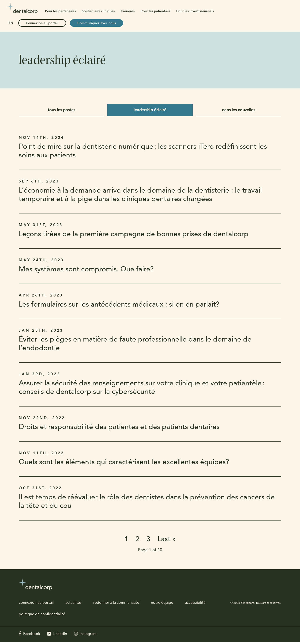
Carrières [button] (128, 11)
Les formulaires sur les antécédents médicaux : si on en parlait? (119, 304)
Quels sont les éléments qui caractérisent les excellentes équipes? (124, 462)
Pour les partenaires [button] (60, 11)
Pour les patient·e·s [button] (155, 11)
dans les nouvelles (238, 110)
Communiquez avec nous (96, 23)
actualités (73, 603)
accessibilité (195, 603)
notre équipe (162, 603)
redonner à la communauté (116, 603)
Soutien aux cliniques (98, 11)
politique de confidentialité (42, 614)
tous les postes (61, 110)
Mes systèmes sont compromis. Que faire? (86, 269)
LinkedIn (60, 634)
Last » (167, 539)
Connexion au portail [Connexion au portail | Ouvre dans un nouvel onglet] (42, 23)
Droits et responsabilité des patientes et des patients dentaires (119, 427)
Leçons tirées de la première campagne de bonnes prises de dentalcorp (133, 234)
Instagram (88, 634)
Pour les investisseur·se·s (195, 11)
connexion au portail (36, 603)
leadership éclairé (150, 110)
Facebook (31, 634)
